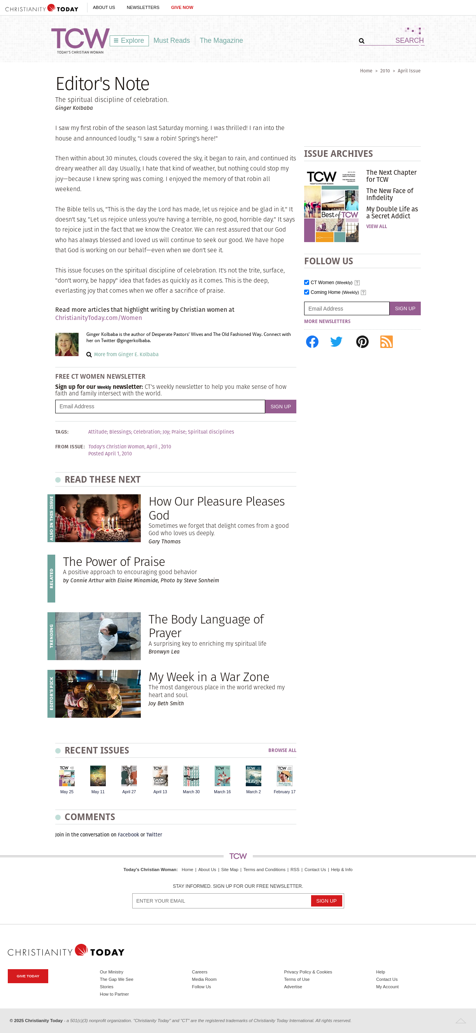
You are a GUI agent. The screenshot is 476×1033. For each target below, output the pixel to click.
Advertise (293, 986)
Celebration (146, 432)
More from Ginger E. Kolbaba (126, 354)
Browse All (282, 750)
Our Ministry (111, 972)
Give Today (28, 976)
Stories (107, 986)
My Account (387, 986)
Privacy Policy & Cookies (308, 972)
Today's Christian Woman (149, 869)
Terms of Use (297, 979)
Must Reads (172, 40)
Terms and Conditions (264, 869)
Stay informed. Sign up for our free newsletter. (238, 886)
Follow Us (201, 986)
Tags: (61, 432)
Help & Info (341, 869)
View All (376, 226)
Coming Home (335, 292)
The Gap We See (116, 979)
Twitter (154, 834)
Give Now (182, 7)
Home (366, 70)
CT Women (332, 282)
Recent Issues (97, 750)
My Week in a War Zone (209, 676)
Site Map (229, 869)
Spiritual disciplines (211, 432)
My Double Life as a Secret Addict (392, 212)
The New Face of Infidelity (389, 194)
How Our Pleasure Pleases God (217, 508)
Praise (179, 432)
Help (380, 972)
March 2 (253, 792)
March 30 (191, 792)
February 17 (285, 792)
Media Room (204, 979)
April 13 (160, 792)
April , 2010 (159, 447)
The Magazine (221, 40)
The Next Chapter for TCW (391, 176)
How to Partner (114, 994)
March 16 (222, 792)
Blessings (120, 432)
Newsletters (143, 7)
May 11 (98, 792)
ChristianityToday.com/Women (98, 317)
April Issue (409, 70)
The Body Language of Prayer (206, 625)
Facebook (128, 834)
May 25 (67, 792)
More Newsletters (327, 321)
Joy (166, 432)
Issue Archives (338, 153)
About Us (104, 7)
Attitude (97, 432)
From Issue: (70, 447)
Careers (200, 972)
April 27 (129, 792)
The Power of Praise (114, 561)
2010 (385, 70)
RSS (294, 869)
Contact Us (315, 869)
